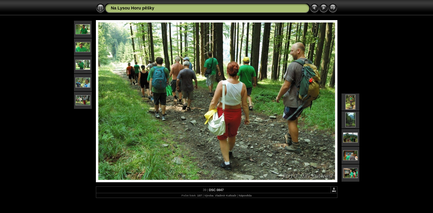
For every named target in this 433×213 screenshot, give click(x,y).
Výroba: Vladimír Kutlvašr (220, 195)
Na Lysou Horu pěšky (132, 8)
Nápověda (245, 195)
